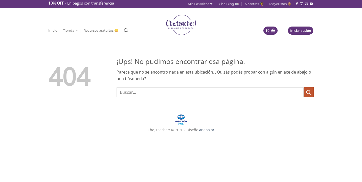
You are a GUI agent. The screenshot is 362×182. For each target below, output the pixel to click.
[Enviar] (309, 92)
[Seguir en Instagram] (301, 4)
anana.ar (206, 129)
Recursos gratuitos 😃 (100, 30)
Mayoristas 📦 (280, 4)
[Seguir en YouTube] (311, 4)
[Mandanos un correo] (306, 4)
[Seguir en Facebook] (296, 4)
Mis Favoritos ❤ (200, 4)
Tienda (70, 30)
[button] (126, 30)
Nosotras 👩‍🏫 (254, 4)
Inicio (52, 30)
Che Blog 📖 (229, 4)
